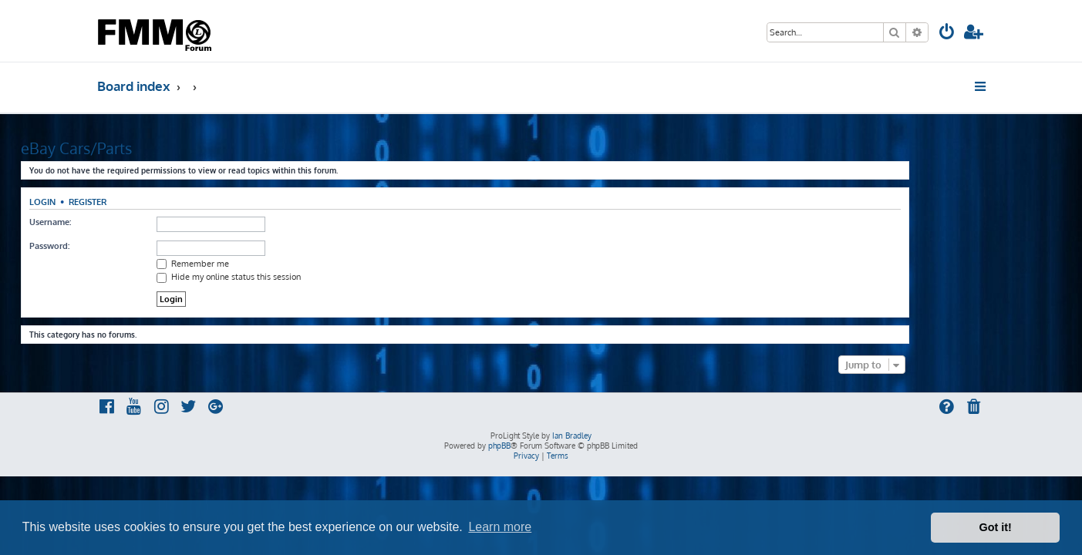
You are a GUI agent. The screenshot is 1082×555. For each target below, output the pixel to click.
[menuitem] (947, 33)
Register (164, 202)
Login (119, 202)
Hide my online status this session (305, 276)
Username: (126, 222)
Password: (126, 245)
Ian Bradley (572, 435)
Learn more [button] (499, 526)
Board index (133, 86)
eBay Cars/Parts (152, 148)
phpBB (499, 445)
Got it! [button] (995, 527)
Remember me (269, 263)
